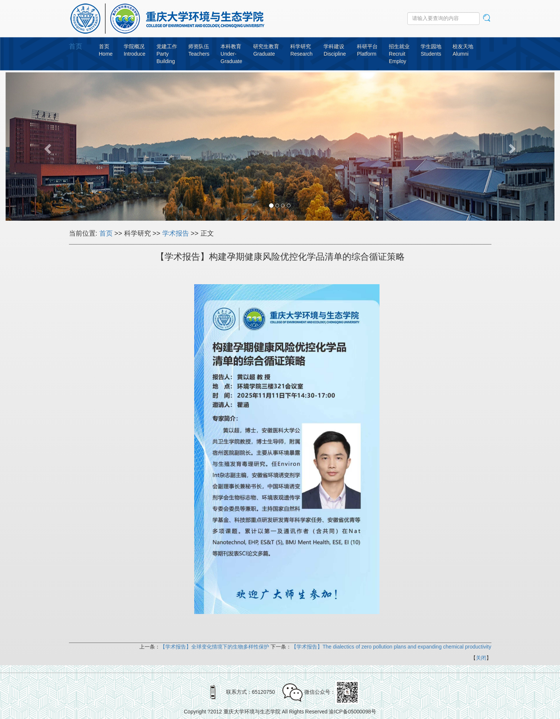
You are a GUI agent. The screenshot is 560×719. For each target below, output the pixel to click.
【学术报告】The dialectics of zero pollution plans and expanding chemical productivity (391, 647)
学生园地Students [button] (431, 50)
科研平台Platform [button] (367, 50)
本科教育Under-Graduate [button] (231, 53)
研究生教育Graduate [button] (266, 50)
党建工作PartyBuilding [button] (166, 53)
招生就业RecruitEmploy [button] (399, 53)
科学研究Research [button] (301, 50)
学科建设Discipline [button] (335, 50)
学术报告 (175, 233)
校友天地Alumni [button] (463, 50)
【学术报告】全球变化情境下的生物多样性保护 (214, 647)
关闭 (481, 658)
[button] (47, 146)
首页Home (106, 50)
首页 (75, 46)
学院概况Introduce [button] (134, 50)
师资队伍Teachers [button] (198, 50)
